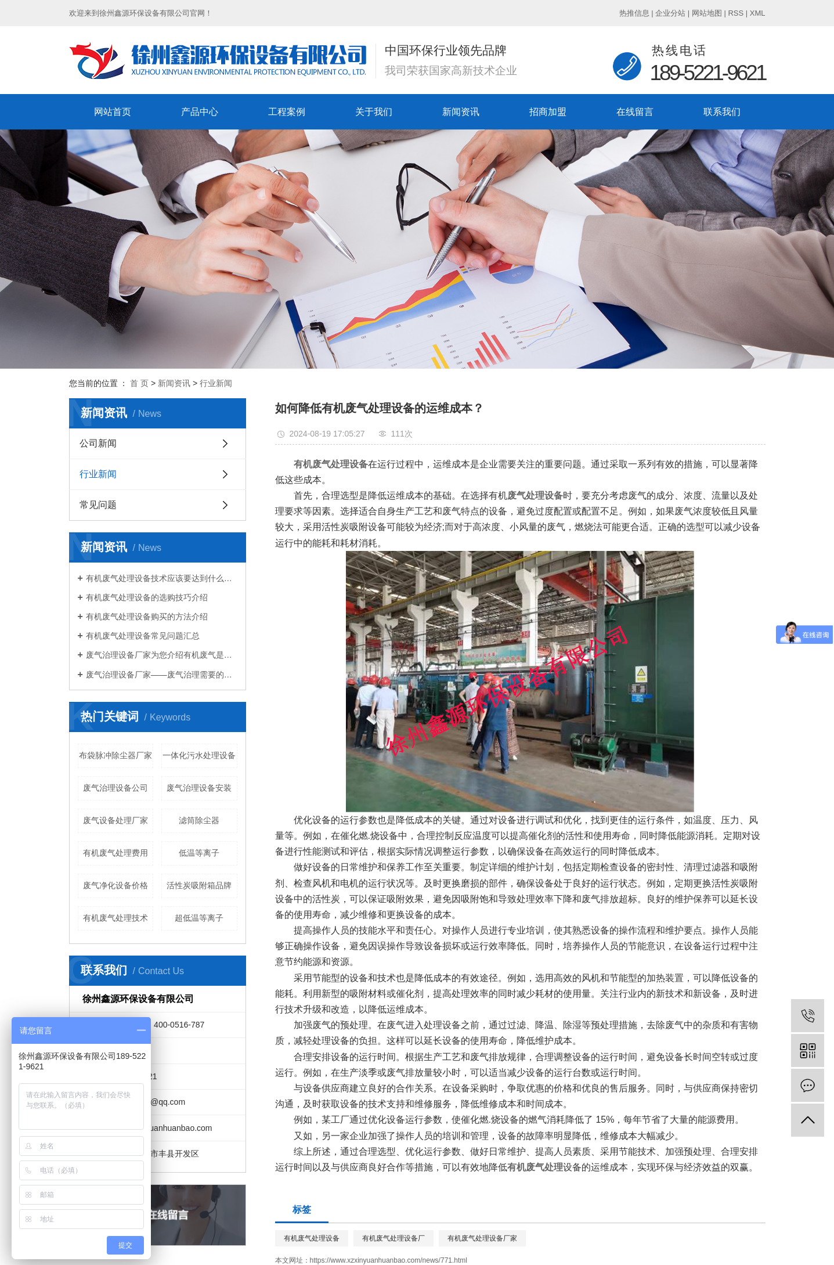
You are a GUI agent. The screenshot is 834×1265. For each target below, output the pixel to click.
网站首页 (112, 112)
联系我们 (722, 112)
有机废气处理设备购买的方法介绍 (147, 616)
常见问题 (98, 505)
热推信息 (634, 13)
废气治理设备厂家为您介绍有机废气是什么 (161, 654)
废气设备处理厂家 (115, 820)
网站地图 (707, 13)
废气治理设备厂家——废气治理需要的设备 (161, 674)
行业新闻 (216, 383)
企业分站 (670, 13)
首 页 (139, 383)
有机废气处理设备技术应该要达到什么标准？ (161, 578)
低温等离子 (199, 852)
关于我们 (373, 112)
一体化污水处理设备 (199, 755)
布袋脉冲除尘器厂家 (115, 755)
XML (758, 13)
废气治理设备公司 (115, 787)
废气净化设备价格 (115, 885)
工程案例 (286, 112)
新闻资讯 (460, 112)
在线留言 (635, 112)
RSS (735, 13)
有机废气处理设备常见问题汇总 (143, 635)
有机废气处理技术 (115, 917)
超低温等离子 (199, 917)
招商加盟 (547, 112)
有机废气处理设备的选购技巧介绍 (147, 597)
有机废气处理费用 (115, 852)
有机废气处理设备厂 (393, 1238)
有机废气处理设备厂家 (482, 1238)
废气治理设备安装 (199, 787)
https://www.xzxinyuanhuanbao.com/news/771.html (388, 1260)
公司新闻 (98, 443)
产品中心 (199, 112)
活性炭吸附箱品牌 (199, 885)
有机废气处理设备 (312, 1238)
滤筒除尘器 (199, 820)
